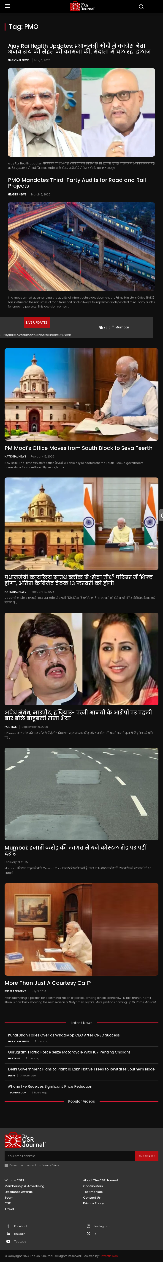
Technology (17, 1092)
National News (19, 60)
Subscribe (147, 1156)
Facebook (21, 1226)
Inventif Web (109, 1256)
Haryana (14, 1058)
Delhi (11, 1075)
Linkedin (19, 1234)
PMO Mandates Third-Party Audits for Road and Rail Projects (77, 182)
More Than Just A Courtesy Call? (48, 983)
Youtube (20, 1241)
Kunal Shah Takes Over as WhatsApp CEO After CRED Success (64, 1035)
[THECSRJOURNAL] (82, 6)
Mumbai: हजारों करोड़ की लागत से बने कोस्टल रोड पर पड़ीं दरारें (75, 850)
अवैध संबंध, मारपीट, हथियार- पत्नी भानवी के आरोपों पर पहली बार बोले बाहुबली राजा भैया (78, 715)
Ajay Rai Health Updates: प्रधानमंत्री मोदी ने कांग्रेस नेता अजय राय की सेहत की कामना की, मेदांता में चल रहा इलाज (79, 48)
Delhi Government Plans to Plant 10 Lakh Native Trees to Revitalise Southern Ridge (81, 1069)
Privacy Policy (50, 1165)
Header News (17, 194)
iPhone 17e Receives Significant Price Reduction (50, 1086)
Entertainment (15, 991)
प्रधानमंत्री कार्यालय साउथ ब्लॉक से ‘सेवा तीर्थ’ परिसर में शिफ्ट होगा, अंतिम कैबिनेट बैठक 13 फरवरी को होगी (79, 580)
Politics (11, 726)
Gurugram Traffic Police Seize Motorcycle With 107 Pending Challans (69, 1052)
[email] (70, 1156)
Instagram (102, 1226)
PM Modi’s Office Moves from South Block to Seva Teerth (78, 448)
